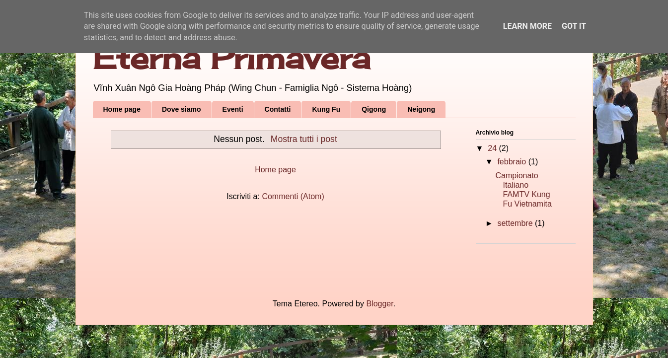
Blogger (379, 303)
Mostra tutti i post (304, 139)
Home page (122, 109)
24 (493, 148)
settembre (516, 223)
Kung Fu (326, 109)
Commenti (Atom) (293, 196)
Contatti (278, 109)
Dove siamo (181, 109)
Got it (574, 26)
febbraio (512, 161)
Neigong (421, 109)
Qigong (374, 109)
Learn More (527, 26)
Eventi (233, 109)
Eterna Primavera (231, 58)
